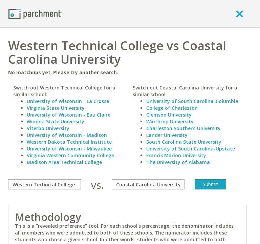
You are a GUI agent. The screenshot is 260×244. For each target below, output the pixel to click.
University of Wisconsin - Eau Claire (68, 114)
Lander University (167, 135)
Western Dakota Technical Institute (69, 142)
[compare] (44, 184)
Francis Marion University (176, 155)
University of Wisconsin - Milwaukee (69, 148)
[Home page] (35, 13)
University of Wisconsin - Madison (67, 135)
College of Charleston (172, 108)
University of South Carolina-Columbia (192, 101)
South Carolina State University (183, 142)
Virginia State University (56, 108)
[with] (148, 184)
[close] (239, 13)
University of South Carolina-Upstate (190, 148)
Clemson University (169, 114)
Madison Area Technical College (64, 162)
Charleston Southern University (183, 128)
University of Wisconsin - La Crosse (68, 101)
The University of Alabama (178, 162)
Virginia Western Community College (70, 155)
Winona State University (55, 121)
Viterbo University (48, 128)
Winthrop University (170, 121)
